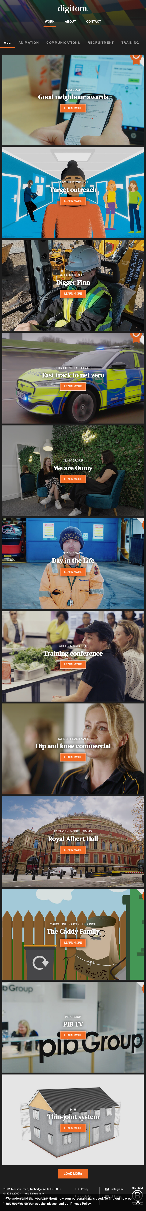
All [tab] (7, 42)
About (70, 21)
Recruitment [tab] (101, 42)
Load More (73, 1173)
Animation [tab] (28, 42)
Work (50, 21)
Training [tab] (130, 42)
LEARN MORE (73, 108)
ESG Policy (81, 1189)
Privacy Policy (80, 1203)
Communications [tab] (63, 42)
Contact (93, 21)
